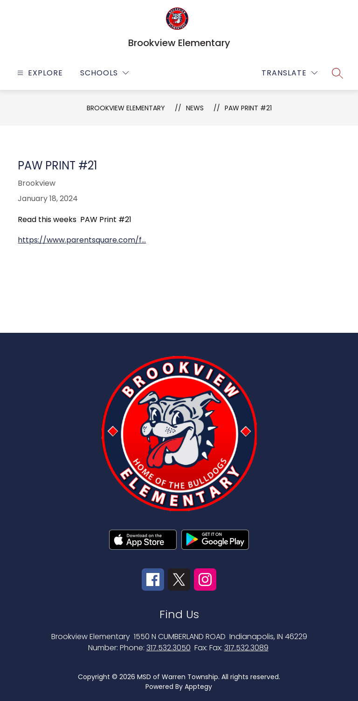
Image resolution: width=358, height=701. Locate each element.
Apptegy (198, 686)
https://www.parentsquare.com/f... (82, 240)
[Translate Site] (289, 73)
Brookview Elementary (126, 108)
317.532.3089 (246, 647)
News (195, 108)
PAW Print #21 (248, 108)
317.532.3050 (168, 647)
